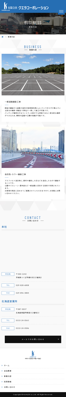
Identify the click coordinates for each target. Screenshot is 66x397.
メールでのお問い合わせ (33, 339)
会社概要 (7, 371)
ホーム (7, 365)
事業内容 (7, 376)
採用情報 (7, 381)
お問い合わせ (9, 387)
